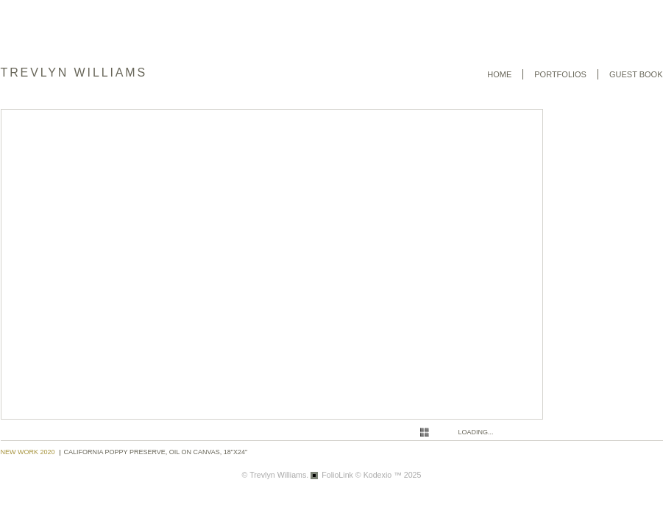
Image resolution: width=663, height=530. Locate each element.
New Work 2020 (28, 452)
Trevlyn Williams (74, 72)
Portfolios (560, 74)
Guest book (636, 74)
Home (499, 74)
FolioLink (337, 474)
